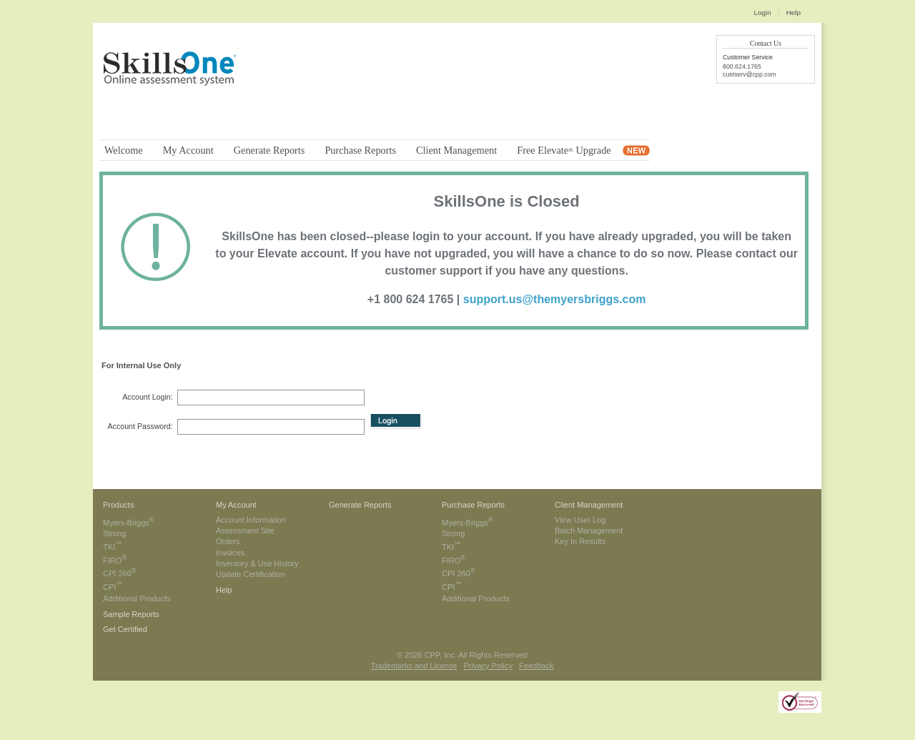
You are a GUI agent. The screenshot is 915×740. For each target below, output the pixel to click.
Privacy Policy (487, 665)
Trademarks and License (414, 665)
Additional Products (137, 598)
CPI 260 (120, 573)
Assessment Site (245, 530)
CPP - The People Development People (174, 83)
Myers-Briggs (128, 522)
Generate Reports (360, 504)
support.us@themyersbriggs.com (554, 299)
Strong (114, 533)
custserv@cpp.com (749, 74)
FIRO (115, 560)
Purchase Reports (473, 504)
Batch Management (589, 530)
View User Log (580, 519)
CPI (113, 587)
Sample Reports (131, 614)
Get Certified (125, 629)
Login (762, 12)
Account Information (251, 519)
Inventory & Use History (257, 563)
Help (793, 12)
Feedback (536, 665)
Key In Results (580, 541)
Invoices (230, 552)
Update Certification (250, 574)
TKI (112, 547)
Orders (228, 541)
